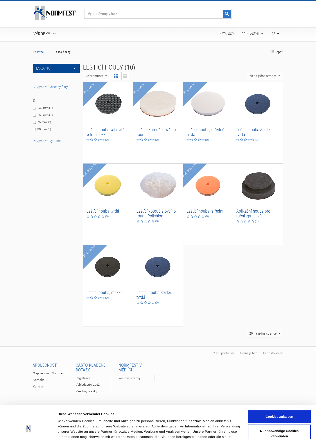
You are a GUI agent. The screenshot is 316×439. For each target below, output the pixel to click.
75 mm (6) (44, 122)
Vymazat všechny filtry (50, 87)
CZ (276, 34)
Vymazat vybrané (47, 141)
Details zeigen (68, 430)
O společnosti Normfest (49, 373)
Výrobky (45, 33)
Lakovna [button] (56, 68)
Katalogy (226, 34)
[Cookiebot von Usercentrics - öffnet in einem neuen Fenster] (28, 430)
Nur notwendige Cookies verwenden (279, 404)
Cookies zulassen (279, 387)
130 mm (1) (45, 107)
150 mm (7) (45, 115)
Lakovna (38, 52)
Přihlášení (253, 34)
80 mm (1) (44, 129)
